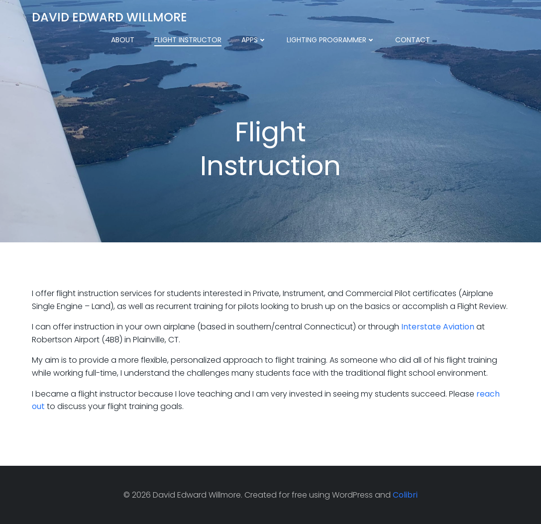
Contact (412, 40)
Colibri (405, 495)
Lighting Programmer (331, 40)
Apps (254, 40)
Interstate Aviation (437, 326)
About (122, 40)
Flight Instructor (187, 40)
